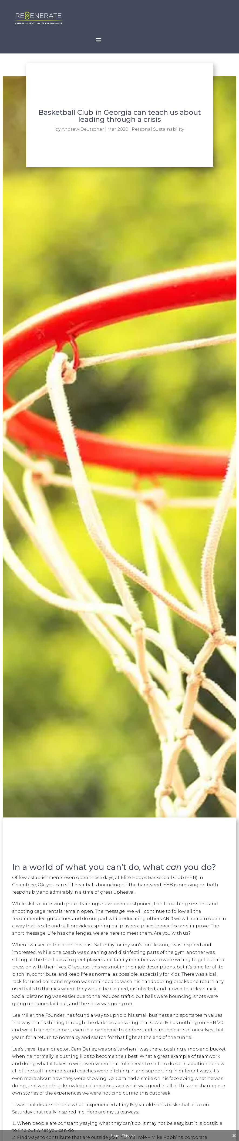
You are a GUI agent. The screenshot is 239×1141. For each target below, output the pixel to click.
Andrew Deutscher (83, 129)
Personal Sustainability (158, 129)
